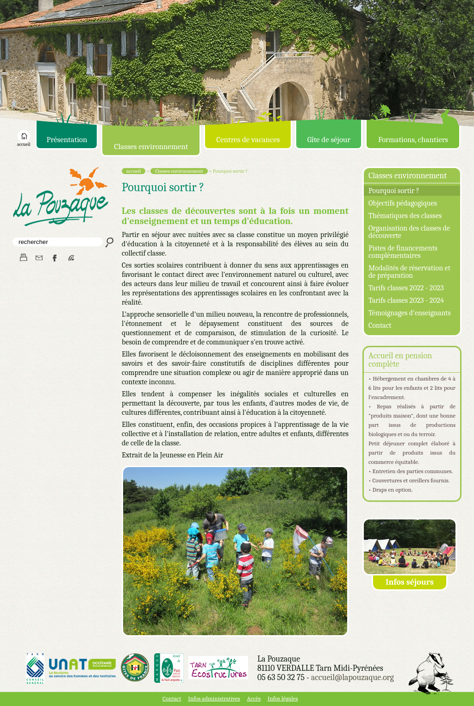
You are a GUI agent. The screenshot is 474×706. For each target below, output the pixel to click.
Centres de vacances (248, 139)
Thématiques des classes (405, 216)
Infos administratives (214, 698)
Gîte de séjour (328, 139)
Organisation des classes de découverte (409, 232)
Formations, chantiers (413, 139)
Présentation (66, 139)
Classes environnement (151, 146)
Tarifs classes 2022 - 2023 (406, 288)
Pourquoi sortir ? (393, 191)
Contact (380, 325)
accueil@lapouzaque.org (352, 677)
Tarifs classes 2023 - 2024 (406, 300)
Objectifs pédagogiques (402, 203)
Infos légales (283, 698)
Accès (254, 698)
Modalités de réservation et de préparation (409, 272)
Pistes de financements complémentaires (402, 252)
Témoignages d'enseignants (409, 313)
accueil (23, 142)
